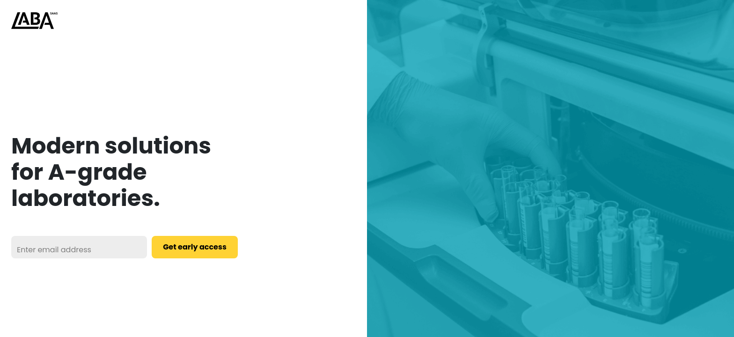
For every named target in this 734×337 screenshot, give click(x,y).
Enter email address (54, 249)
